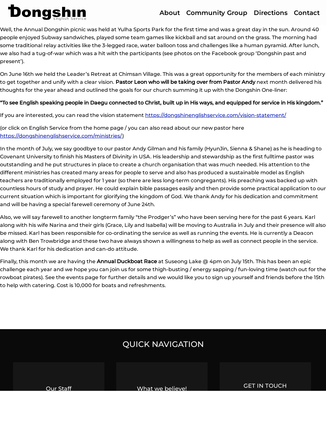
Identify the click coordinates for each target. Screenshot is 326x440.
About (169, 13)
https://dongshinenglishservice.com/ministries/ (61, 136)
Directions (270, 13)
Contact (307, 13)
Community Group (216, 13)
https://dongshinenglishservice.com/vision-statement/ (215, 115)
